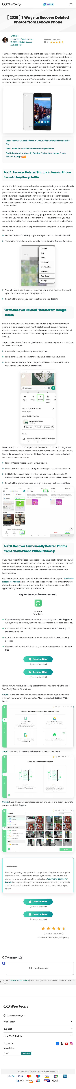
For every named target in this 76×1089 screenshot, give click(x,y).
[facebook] (57, 1043)
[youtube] (66, 1043)
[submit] (26, 1053)
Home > (6, 980)
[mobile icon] (71, 4)
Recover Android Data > (19, 980)
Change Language (15, 1015)
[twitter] (61, 1043)
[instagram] (71, 1043)
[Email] (12, 1053)
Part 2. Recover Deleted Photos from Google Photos (30, 148)
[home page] (11, 5)
